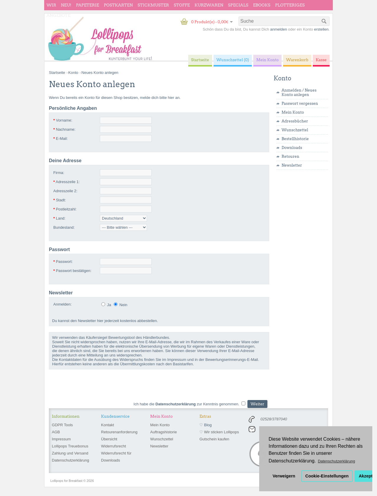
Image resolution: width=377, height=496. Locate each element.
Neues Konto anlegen (299, 92)
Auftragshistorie (163, 432)
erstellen (321, 29)
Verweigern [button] (284, 476)
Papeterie (87, 5)
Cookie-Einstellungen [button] (327, 476)
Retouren (290, 156)
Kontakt (107, 425)
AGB (56, 432)
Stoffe (182, 5)
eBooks (261, 5)
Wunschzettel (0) (232, 60)
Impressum (61, 439)
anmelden (278, 29)
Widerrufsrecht (113, 446)
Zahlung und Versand (70, 453)
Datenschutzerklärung (70, 460)
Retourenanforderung (119, 432)
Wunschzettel (295, 130)
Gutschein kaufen (214, 439)
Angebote (58, 15)
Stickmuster (153, 5)
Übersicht (109, 439)
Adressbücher (295, 121)
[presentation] (93, 386)
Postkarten (118, 5)
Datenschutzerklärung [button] (336, 461)
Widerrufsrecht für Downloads (116, 456)
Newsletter (292, 165)
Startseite (57, 72)
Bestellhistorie (295, 139)
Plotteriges (290, 5)
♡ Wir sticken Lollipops (219, 432)
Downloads (292, 147)
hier (171, 97)
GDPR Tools (62, 425)
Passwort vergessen (300, 103)
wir (51, 5)
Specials (238, 5)
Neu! (66, 5)
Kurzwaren (209, 5)
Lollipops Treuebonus (70, 446)
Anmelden (291, 90)
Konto (73, 72)
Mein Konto (293, 112)
